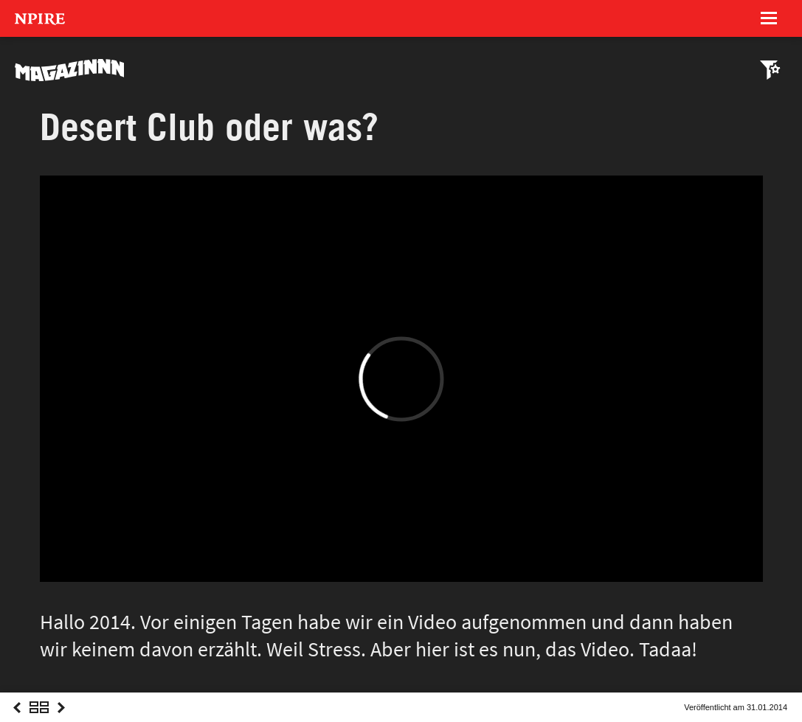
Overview (39, 721)
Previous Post (17, 721)
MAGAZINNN (70, 70)
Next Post (61, 721)
